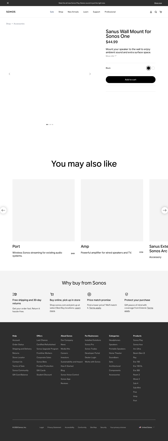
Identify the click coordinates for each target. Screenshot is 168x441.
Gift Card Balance (20, 374)
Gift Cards (41, 370)
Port (135, 400)
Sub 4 (135, 383)
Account (16, 340)
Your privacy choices (118, 427)
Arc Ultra (137, 349)
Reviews (64, 383)
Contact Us (17, 362)
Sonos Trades (91, 349)
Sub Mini (137, 387)
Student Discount (44, 374)
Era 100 (136, 362)
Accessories (19, 24)
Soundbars (114, 357)
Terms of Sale (18, 366)
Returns (15, 353)
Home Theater (115, 353)
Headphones (114, 340)
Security (103, 427)
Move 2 (136, 379)
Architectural (115, 366)
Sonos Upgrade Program (47, 349)
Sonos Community (20, 370)
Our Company (67, 340)
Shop (8, 24)
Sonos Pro (89, 344)
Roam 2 (136, 374)
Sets (111, 362)
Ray (134, 357)
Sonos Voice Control (70, 374)
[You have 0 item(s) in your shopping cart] (161, 12)
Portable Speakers (117, 349)
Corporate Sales (44, 357)
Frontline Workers (44, 353)
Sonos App (65, 379)
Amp (135, 396)
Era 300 (136, 370)
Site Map (93, 427)
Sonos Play (138, 340)
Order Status (18, 344)
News (63, 344)
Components (115, 370)
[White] (153, 68)
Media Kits (65, 349)
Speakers (113, 344)
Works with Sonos (92, 362)
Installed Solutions (93, 340)
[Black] (148, 68)
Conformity (82, 427)
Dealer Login (90, 357)
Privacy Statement (54, 427)
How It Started (67, 366)
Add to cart (130, 79)
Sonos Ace (138, 344)
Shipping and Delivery (22, 349)
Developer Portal (92, 353)
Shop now (158, 3)
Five (135, 392)
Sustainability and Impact (72, 362)
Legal (42, 427)
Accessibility (69, 427)
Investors (65, 357)
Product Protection (45, 366)
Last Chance (42, 340)
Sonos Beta (42, 362)
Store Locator (18, 357)
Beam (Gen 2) (139, 353)
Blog (63, 370)
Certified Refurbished (46, 344)
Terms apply (95, 308)
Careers (64, 353)
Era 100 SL (137, 366)
